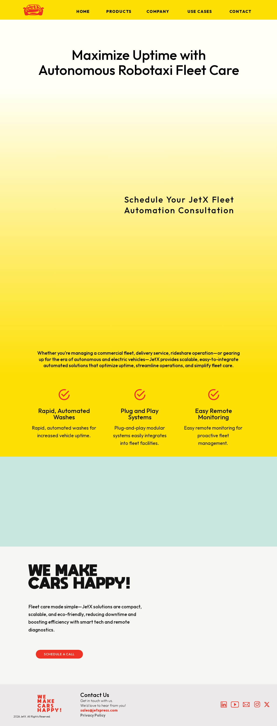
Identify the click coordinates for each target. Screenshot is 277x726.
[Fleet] (183, 269)
